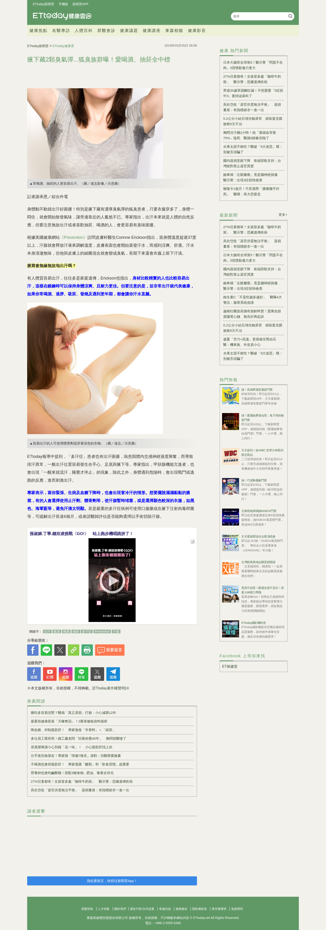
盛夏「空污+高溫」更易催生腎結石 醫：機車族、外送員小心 (251, 342)
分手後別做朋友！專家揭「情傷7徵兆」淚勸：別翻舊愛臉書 (76, 756)
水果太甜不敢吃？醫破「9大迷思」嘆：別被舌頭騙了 (253, 149)
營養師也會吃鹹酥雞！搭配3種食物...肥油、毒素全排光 (72, 773)
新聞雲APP (80, 4)
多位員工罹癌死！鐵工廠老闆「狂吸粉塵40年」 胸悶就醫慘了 (78, 738)
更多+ (283, 214)
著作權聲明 (219, 909)
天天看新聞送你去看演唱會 (258, 536)
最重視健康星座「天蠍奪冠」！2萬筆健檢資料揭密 (69, 721)
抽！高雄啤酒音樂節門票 (257, 389)
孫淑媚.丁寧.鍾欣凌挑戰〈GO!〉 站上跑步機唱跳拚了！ (81, 533)
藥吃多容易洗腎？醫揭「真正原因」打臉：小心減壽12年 (73, 713)
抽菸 (76, 631)
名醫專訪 (61, 30)
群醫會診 (106, 30)
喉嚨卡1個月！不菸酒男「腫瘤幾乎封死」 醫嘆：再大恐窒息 (251, 191)
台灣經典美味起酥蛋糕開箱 (258, 562)
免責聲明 (237, 909)
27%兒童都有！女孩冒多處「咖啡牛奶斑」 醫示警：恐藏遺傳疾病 (82, 781)
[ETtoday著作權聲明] (109, 688)
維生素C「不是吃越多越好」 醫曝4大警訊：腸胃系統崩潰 (252, 299)
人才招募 (104, 909)
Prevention (102, 631)
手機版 (63, 4)
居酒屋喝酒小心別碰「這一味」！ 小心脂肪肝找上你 (71, 747)
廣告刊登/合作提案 (142, 909)
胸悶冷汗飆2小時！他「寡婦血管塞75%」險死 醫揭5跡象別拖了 (249, 135)
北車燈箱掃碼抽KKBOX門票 (258, 511)
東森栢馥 (174, 30)
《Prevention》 (73, 237)
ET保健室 (229, 666)
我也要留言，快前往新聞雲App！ (112, 881)
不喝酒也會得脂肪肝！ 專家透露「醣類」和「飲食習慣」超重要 (80, 764)
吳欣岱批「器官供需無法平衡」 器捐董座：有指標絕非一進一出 (80, 790)
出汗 (47, 631)
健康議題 (129, 30)
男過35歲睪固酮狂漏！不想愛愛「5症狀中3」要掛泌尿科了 (253, 93)
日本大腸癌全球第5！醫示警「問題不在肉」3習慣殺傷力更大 (253, 65)
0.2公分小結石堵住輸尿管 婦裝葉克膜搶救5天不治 (252, 121)
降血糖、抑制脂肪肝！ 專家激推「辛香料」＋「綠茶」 (73, 730)
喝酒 (66, 631)
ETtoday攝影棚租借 (253, 622)
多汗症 (86, 631)
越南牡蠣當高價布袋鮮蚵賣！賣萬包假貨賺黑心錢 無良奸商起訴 (252, 313)
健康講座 (152, 30)
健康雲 (62, 16)
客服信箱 (165, 909)
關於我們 (120, 909)
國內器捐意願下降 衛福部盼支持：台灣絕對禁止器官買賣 (252, 163)
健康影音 (197, 30)
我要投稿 (87, 909)
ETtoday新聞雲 (43, 4)
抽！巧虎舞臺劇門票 (254, 480)
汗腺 (116, 631)
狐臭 (57, 631)
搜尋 (290, 16)
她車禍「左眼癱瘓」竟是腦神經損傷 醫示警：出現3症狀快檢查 (252, 177)
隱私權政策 (199, 909)
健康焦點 (38, 30)
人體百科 (84, 30)
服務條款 (181, 909)
